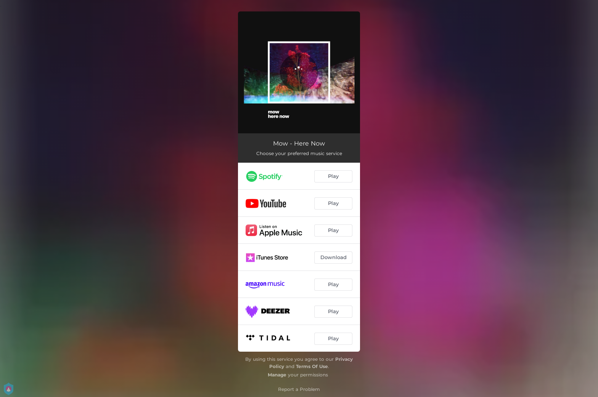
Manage (277, 375)
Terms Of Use (312, 366)
